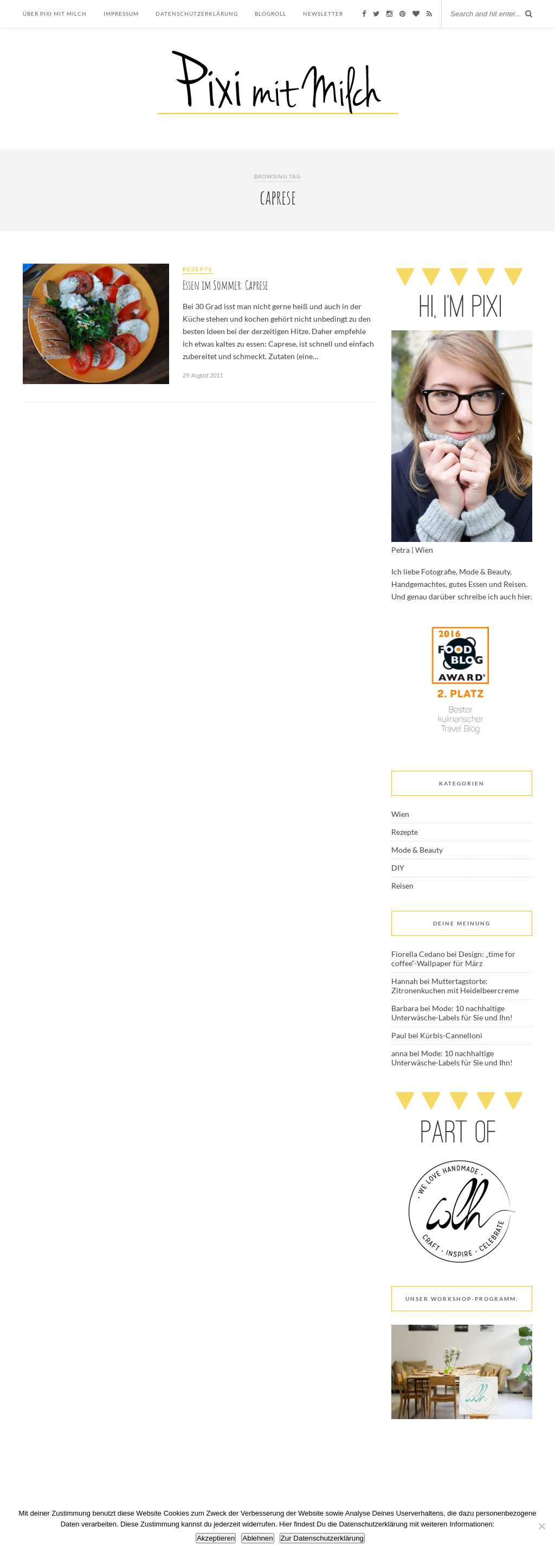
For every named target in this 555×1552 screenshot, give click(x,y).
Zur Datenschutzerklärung (322, 1538)
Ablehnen (257, 1538)
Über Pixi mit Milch (55, 13)
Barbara (404, 1008)
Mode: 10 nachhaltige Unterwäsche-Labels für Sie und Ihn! (452, 1013)
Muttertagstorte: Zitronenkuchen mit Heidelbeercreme (455, 985)
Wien (400, 814)
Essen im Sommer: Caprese (225, 285)
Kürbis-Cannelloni (451, 1035)
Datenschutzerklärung (197, 13)
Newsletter (323, 13)
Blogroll (270, 13)
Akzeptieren (216, 1538)
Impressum (121, 13)
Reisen (402, 885)
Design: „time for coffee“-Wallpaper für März (453, 958)
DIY (397, 867)
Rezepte (198, 269)
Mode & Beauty (417, 849)
